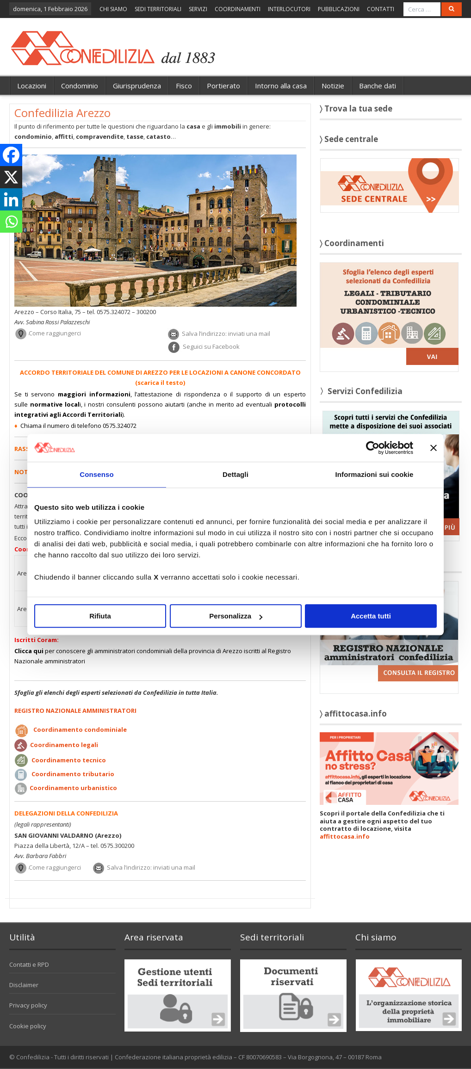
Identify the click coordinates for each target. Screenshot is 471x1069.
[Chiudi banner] (433, 448)
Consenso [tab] (96, 474)
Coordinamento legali (64, 745)
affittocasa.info (345, 836)
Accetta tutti (371, 616)
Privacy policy (28, 1005)
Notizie (333, 85)
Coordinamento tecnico (68, 760)
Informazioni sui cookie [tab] (374, 474)
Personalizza (235, 616)
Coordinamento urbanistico (73, 788)
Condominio (79, 85)
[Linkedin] (11, 199)
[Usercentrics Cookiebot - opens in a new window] (372, 448)
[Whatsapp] (11, 221)
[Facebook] (11, 155)
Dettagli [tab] (235, 474)
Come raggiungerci (55, 333)
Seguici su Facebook (211, 347)
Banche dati (377, 85)
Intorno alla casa (281, 85)
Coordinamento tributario (72, 774)
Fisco (184, 85)
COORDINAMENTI (237, 9)
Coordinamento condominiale (80, 729)
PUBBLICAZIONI (338, 9)
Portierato (223, 85)
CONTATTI (380, 9)
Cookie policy (27, 1026)
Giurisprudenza (137, 85)
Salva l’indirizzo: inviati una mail (226, 333)
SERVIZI (198, 9)
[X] (11, 177)
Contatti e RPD (29, 964)
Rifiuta (100, 616)
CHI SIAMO (113, 9)
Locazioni (31, 85)
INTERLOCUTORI (289, 9)
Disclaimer (23, 985)
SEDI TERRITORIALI (158, 9)
